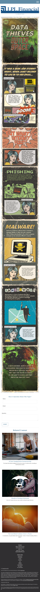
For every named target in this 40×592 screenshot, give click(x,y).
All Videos (20, 566)
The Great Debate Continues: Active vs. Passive (20, 533)
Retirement (20, 556)
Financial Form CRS (5, 568)
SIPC (17, 585)
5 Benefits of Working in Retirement (20, 498)
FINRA (14, 585)
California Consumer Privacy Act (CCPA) (32, 579)
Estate (20, 558)
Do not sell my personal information (28, 580)
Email (4, 406)
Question (4, 413)
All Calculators (20, 567)
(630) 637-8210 (20, 14)
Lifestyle (20, 563)
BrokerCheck (23, 570)
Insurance (20, 560)
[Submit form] (5, 424)
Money (20, 562)
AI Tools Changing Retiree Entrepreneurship (20, 461)
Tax (20, 561)
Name (4, 398)
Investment (20, 557)
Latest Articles (20, 564)
